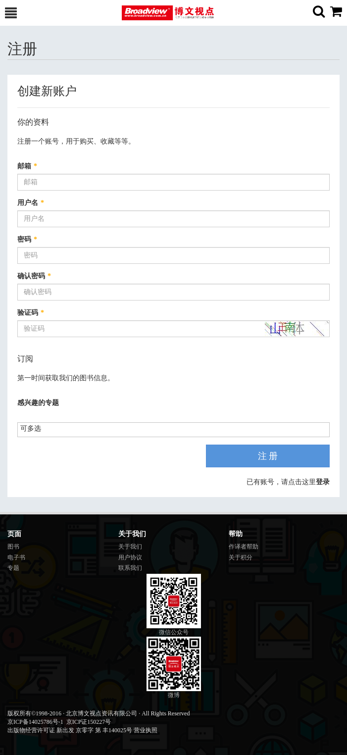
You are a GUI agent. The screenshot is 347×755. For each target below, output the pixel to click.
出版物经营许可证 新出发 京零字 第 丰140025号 (69, 730)
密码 (27, 239)
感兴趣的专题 (38, 402)
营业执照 (145, 730)
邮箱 (27, 166)
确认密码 (34, 276)
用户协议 (130, 557)
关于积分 (240, 557)
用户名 (30, 202)
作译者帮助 (243, 546)
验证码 (30, 312)
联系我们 (130, 567)
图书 (13, 546)
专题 (13, 567)
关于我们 (130, 546)
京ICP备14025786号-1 (35, 721)
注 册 (268, 456)
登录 (323, 482)
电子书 (16, 557)
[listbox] (34, 429)
